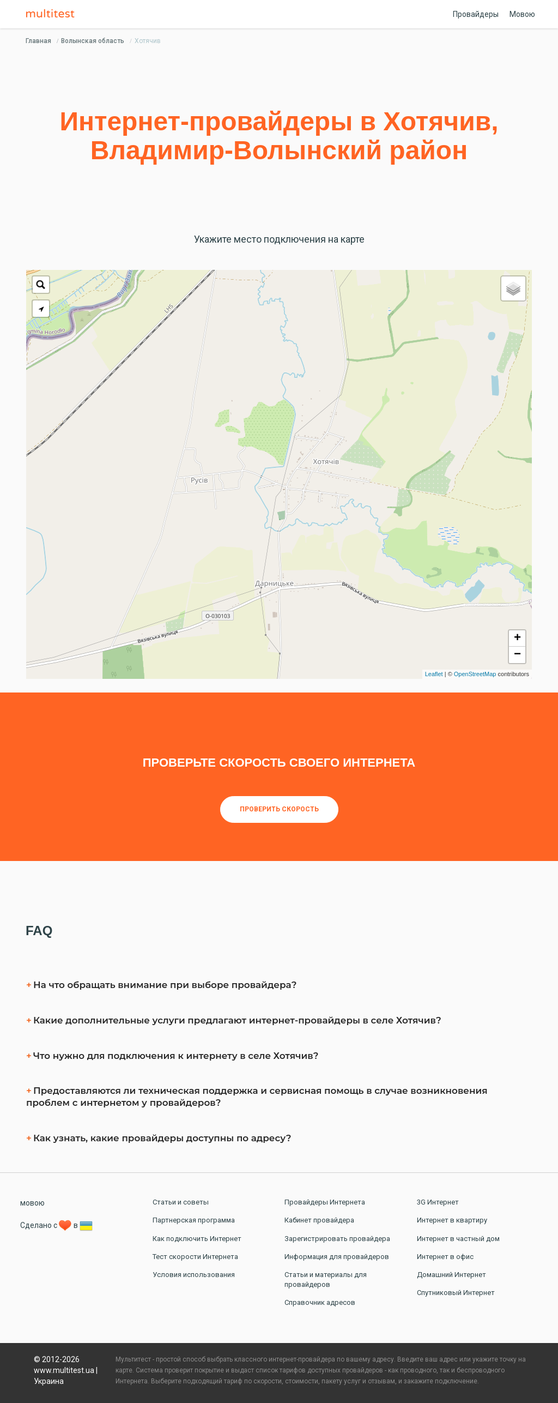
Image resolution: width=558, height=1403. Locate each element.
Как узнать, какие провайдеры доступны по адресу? (162, 1138)
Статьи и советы (181, 1202)
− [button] (517, 655)
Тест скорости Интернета (195, 1257)
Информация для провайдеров (336, 1257)
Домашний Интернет (451, 1274)
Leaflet (434, 674)
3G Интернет (438, 1202)
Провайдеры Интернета (324, 1202)
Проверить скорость (279, 809)
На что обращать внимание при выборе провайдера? (165, 984)
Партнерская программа (194, 1220)
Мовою (522, 14)
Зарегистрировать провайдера (337, 1239)
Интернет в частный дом (458, 1239)
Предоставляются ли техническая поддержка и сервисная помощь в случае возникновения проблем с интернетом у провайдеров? (257, 1096)
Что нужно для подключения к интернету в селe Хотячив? (175, 1055)
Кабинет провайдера (319, 1220)
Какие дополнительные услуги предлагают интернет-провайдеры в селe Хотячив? (237, 1020)
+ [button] (517, 638)
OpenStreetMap (475, 674)
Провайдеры (476, 14)
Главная (38, 41)
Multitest (53, 14)
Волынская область (92, 41)
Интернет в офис (445, 1257)
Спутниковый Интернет (456, 1292)
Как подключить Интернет (197, 1239)
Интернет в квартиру (452, 1220)
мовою (32, 1203)
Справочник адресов (319, 1302)
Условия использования (194, 1274)
